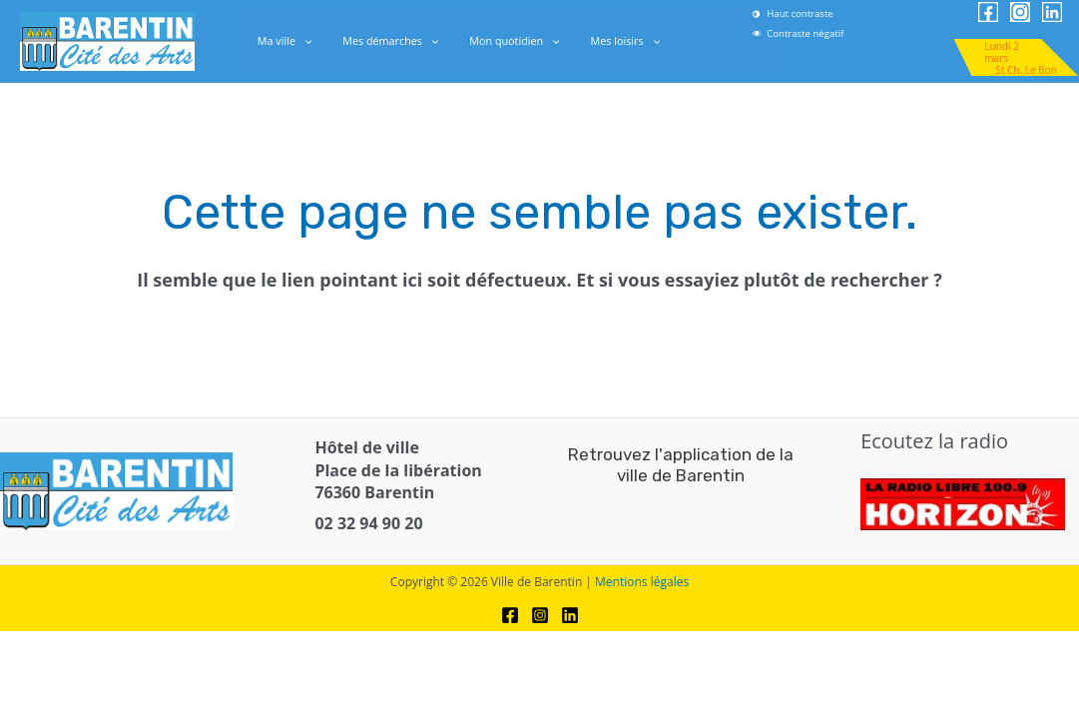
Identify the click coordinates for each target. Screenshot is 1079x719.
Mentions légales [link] (642, 581)
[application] (317, 41)
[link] (827, 33)
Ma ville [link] (298, 41)
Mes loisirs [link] (612, 41)
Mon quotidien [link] (510, 41)
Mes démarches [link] (395, 41)
